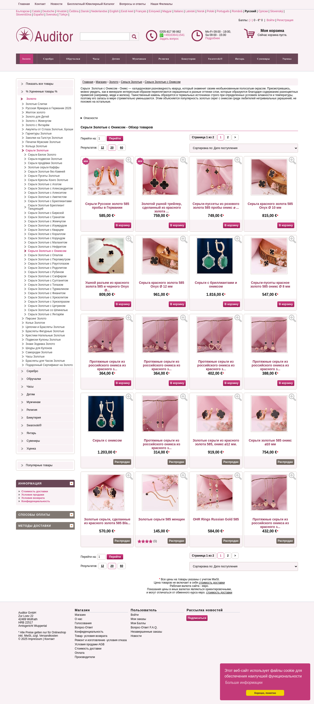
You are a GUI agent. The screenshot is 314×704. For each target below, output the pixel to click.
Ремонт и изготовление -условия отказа (101, 640)
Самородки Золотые (39, 352)
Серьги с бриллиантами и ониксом (216, 284)
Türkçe (63, 14)
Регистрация (285, 20)
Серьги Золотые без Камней (46, 171)
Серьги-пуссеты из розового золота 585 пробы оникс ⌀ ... (215, 205)
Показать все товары (39, 83)
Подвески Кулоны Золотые (43, 339)
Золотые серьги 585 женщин (161, 519)
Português (223, 11)
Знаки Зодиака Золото (40, 344)
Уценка (287, 59)
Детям (116, 59)
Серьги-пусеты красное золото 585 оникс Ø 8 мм (270, 284)
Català (36, 11)
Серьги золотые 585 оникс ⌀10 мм (270, 442)
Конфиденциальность (35, 501)
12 (102, 147)
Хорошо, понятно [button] (265, 693)
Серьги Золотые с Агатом (44, 184)
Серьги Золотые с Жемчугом (47, 221)
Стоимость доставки (34, 491)
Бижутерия (189, 59)
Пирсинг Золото (36, 318)
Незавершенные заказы (146, 631)
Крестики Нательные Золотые (45, 335)
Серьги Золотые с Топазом (45, 284)
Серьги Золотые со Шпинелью (48, 310)
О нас (78, 619)
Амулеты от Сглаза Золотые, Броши (49, 129)
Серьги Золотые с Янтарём (46, 314)
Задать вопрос (169, 38)
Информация (30, 483)
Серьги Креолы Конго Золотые (48, 180)
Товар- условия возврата (91, 636)
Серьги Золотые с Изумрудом (47, 225)
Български (23, 11)
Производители (85, 657)
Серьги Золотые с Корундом (46, 238)
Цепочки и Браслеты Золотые (45, 327)
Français (141, 11)
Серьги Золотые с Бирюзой (46, 213)
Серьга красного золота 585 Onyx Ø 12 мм (161, 284)
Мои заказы (138, 619)
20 (112, 147)
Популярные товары (39, 465)
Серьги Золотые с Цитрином (46, 306)
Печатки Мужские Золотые (43, 142)
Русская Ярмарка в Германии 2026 (48, 108)
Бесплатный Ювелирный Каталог (90, 4)
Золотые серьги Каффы (43, 167)
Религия (164, 59)
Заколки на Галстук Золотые (44, 137)
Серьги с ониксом (107, 440)
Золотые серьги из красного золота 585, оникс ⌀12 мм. (216, 442)
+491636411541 (172, 35)
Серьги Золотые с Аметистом (47, 197)
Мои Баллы (138, 623)
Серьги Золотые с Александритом (50, 188)
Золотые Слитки (36, 104)
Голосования (83, 623)
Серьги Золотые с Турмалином (48, 289)
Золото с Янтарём (37, 125)
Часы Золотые (35, 356)
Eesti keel (127, 11)
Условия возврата (33, 497)
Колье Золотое (35, 322)
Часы (96, 59)
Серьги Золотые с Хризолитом (48, 297)
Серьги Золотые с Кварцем (46, 229)
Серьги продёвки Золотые (45, 163)
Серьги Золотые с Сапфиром (47, 276)
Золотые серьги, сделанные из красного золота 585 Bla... (107, 521)
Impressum (35, 639)
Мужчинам (139, 59)
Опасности (91, 118)
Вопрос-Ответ (84, 627)
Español (39, 14)
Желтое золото (35, 112)
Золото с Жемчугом (38, 121)
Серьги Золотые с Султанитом (48, 280)
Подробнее (212, 38)
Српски (263, 11)
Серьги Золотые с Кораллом (46, 234)
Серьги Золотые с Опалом (45, 255)
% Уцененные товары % (41, 91)
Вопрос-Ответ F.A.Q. (144, 627)
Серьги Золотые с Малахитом (47, 242)
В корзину (123, 225)
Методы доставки (34, 525)
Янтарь (240, 59)
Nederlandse (99, 11)
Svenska (51, 14)
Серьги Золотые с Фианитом (46, 293)
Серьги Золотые (37, 150)
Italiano (178, 11)
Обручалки (73, 59)
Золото (26, 59)
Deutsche (48, 11)
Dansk (85, 11)
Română (237, 11)
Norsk (200, 11)
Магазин (101, 82)
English (114, 11)
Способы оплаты (34, 514)
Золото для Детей (37, 116)
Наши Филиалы (162, 4)
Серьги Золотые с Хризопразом (49, 301)
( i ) (251, 20)
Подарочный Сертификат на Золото (49, 365)
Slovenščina (23, 14)
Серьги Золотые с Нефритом (47, 246)
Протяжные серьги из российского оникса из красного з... (107, 365)
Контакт (40, 4)
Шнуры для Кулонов (39, 348)
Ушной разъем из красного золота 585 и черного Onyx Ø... (107, 286)
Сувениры (263, 59)
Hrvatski (62, 11)
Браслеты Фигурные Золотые (45, 331)
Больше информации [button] (244, 683)
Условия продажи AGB (89, 644)
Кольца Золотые (36, 146)
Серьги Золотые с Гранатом (46, 217)
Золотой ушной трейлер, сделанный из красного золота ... (161, 207)
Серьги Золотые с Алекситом (47, 192)
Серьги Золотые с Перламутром (49, 259)
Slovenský (276, 11)
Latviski (190, 11)
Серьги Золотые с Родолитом (47, 267)
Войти (271, 20)
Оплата (79, 652)
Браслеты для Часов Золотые (45, 360)
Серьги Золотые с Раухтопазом (48, 263)
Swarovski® (215, 59)
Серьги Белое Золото (42, 154)
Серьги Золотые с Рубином (46, 272)
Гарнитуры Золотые (39, 133)
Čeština (74, 11)
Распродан (122, 462)
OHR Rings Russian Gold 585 (216, 519)
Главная (24, 4)
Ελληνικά (154, 11)
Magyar (167, 11)
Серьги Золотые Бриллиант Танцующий (46, 207)
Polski (210, 11)
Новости (56, 4)
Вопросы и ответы (132, 4)
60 (121, 147)
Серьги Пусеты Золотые (44, 175)
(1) (147, 541)
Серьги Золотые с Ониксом (47, 251)
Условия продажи (32, 494)
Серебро (48, 59)
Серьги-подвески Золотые (45, 159)
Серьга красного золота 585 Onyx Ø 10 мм (270, 205)
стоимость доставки (212, 582)
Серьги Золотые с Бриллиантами (50, 201)
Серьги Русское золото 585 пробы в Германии (107, 205)
